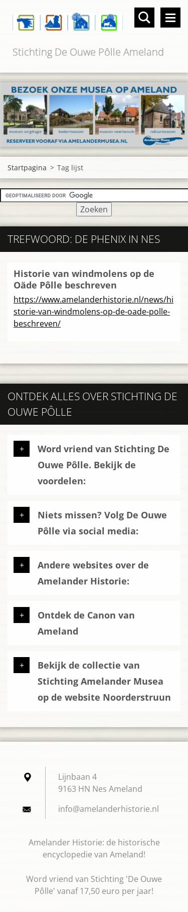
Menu (170, 18)
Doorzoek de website (144, 18)
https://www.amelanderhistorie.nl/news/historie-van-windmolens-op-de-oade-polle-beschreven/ (93, 311)
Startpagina (27, 167)
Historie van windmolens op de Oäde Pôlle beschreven (84, 279)
